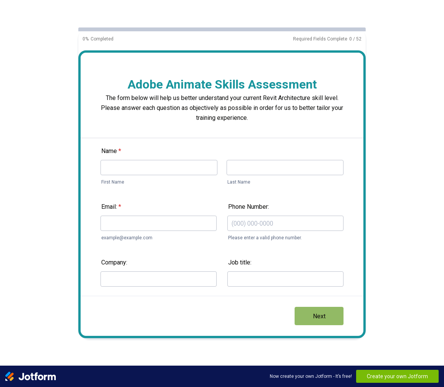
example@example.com (126, 237)
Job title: (239, 262)
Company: (114, 262)
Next (319, 316)
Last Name (238, 182)
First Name (112, 182)
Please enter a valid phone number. (265, 237)
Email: (111, 206)
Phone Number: (248, 206)
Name (111, 151)
